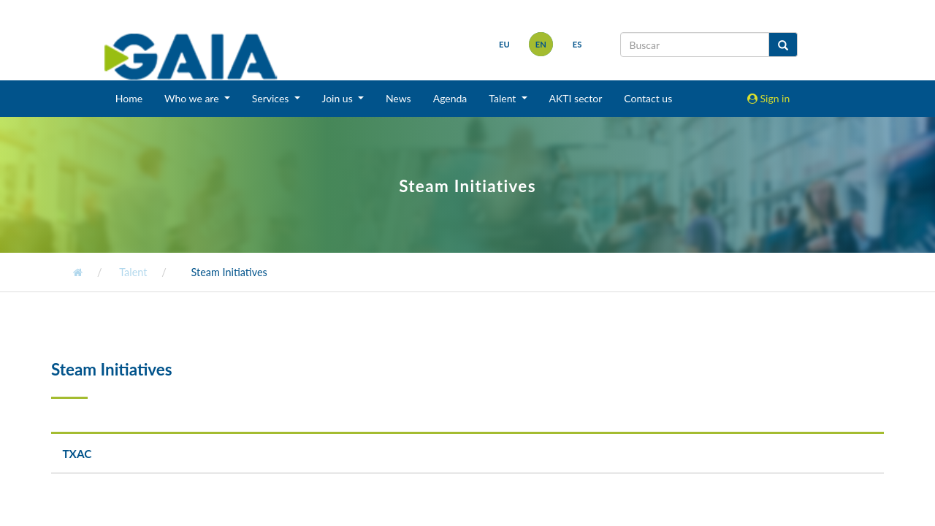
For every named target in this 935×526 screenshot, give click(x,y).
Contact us (648, 98)
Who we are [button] (192, 98)
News (398, 98)
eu (504, 44)
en (540, 44)
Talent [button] (504, 98)
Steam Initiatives (229, 272)
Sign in (768, 98)
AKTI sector (576, 98)
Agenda (450, 98)
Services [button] (271, 98)
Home (128, 98)
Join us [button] (339, 98)
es (577, 44)
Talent (133, 272)
